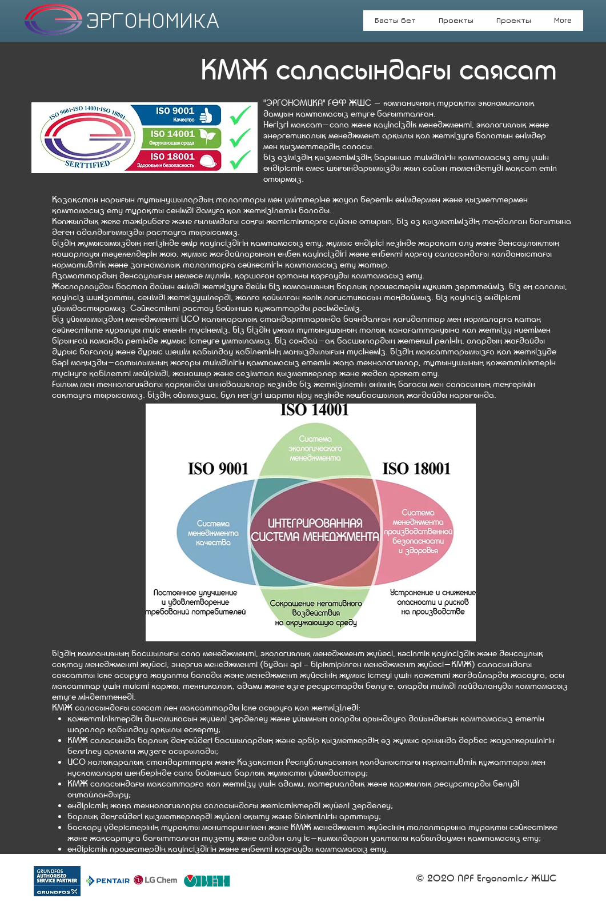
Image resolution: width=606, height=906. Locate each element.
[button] (514, 24)
